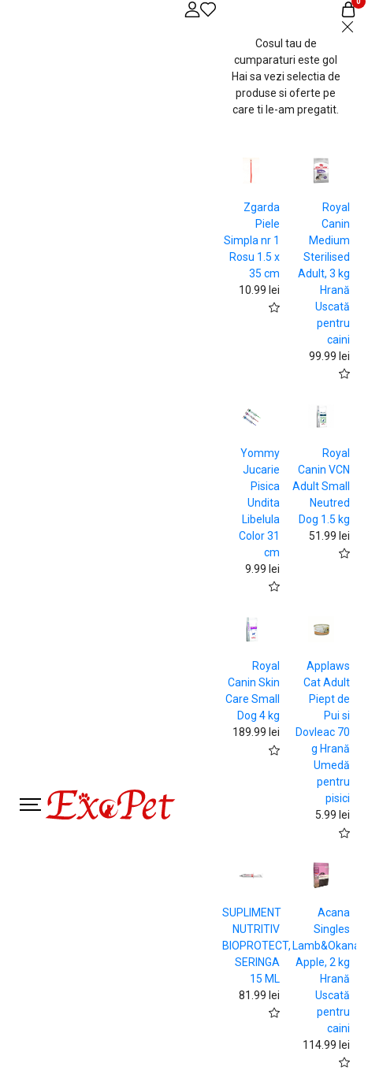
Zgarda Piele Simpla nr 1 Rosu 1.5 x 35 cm (252, 240)
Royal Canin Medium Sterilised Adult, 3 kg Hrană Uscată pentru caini (324, 273)
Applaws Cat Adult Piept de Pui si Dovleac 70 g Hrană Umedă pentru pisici (323, 732)
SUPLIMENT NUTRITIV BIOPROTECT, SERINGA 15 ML (256, 945)
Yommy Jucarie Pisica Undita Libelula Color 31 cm (259, 503)
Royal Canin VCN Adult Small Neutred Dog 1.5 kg (321, 486)
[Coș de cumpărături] (348, 9)
